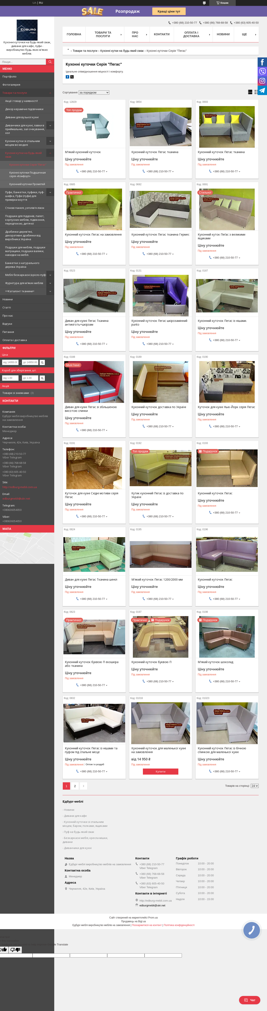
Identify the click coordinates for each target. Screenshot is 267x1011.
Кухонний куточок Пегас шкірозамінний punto (159, 322)
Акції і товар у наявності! (21, 101)
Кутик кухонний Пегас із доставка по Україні (157, 495)
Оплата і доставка (15, 340)
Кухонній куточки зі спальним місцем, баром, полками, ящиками (85, 824)
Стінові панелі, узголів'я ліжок (24, 208)
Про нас (8, 315)
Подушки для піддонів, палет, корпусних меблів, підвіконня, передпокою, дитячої (25, 219)
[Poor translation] (15, 949)
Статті (7, 307)
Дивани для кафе (75, 816)
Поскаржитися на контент (147, 925)
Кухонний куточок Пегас (215, 493)
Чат (249, 1000)
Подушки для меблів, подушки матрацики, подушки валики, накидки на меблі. (25, 251)
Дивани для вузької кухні (22, 117)
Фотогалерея (11, 84)
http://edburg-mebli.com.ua (20, 487)
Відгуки (7, 324)
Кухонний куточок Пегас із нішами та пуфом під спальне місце (91, 750)
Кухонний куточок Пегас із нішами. (222, 321)
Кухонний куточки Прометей (27, 184)
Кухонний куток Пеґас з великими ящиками (221, 236)
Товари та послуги (15, 93)
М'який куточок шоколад (215, 662)
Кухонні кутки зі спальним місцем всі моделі (22, 143)
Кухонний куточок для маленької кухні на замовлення (158, 750)
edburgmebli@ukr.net (16, 498)
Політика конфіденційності (179, 925)
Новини (8, 299)
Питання (8, 332)
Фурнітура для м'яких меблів (24, 283)
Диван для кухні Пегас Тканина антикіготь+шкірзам (86, 322)
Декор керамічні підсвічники (24, 109)
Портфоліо (9, 76)
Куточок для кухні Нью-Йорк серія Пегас (226, 407)
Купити (160, 771)
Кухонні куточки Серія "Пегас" (27, 164)
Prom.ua (153, 917)
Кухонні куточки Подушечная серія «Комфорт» (27, 174)
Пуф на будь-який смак (79, 832)
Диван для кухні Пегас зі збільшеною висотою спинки (91, 409)
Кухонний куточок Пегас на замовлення (93, 234)
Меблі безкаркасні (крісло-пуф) (25, 275)
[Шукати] (50, 62)
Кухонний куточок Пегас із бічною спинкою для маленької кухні (222, 750)
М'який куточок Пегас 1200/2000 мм (157, 579)
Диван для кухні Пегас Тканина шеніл (91, 579)
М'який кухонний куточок (83, 152)
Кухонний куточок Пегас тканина (154, 152)
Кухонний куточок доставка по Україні (158, 407)
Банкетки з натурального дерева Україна (22, 265)
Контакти (162, 34)
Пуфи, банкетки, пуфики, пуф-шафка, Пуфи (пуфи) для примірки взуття (24, 196)
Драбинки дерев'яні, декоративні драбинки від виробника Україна (22, 235)
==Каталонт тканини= (19, 291)
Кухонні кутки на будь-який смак (23, 155)
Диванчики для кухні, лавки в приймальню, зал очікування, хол (25, 129)
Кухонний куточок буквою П (151, 662)
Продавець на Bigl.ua (133, 921)
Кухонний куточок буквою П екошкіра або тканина (91, 664)
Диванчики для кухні (78, 848)
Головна (74, 34)
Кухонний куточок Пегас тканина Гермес (160, 234)
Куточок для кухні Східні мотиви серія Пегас (91, 495)
